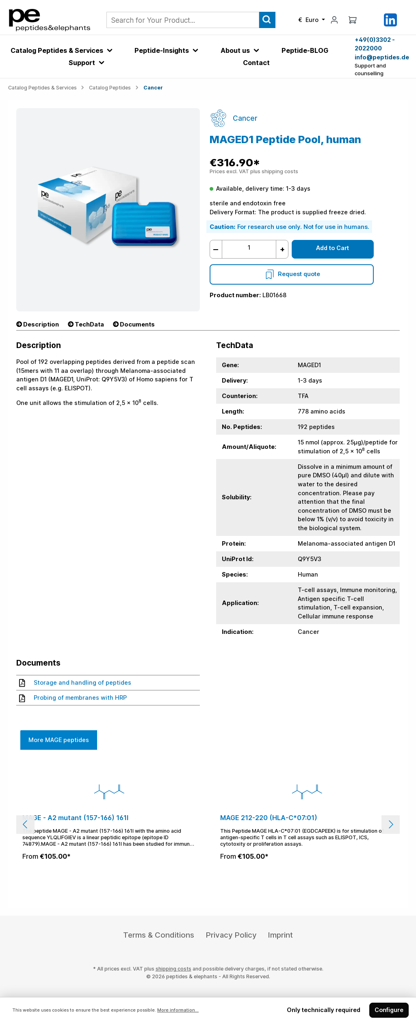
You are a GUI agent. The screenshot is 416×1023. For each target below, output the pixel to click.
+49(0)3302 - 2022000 (375, 44)
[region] (208, 824)
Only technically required (323, 1009)
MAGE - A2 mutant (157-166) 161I (75, 818)
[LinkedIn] (390, 19)
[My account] (334, 19)
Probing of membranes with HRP (73, 697)
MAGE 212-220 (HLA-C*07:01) (268, 818)
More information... (178, 1010)
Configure (389, 1009)
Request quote (291, 273)
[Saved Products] (371, 20)
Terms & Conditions (158, 935)
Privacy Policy (231, 935)
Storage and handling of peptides (75, 682)
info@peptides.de (381, 57)
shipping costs (173, 969)
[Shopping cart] (352, 19)
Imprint (280, 935)
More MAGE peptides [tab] (58, 739)
